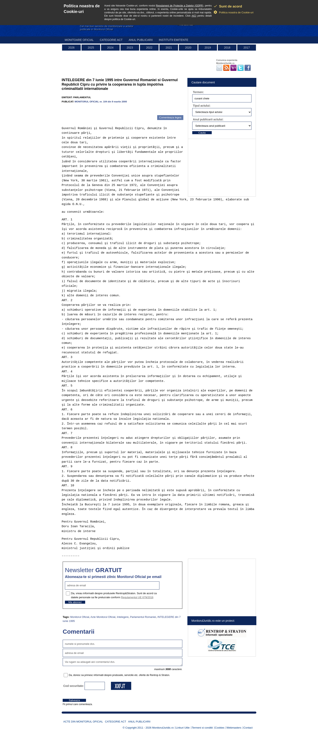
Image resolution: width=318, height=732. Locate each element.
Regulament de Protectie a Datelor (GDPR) (179, 5)
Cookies (220, 727)
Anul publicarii (141, 39)
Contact (248, 727)
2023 (130, 47)
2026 (71, 47)
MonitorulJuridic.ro (163, 727)
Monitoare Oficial (79, 39)
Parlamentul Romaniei (143, 616)
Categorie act (111, 39)
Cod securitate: (73, 685)
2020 (188, 47)
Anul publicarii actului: (208, 119)
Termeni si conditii (202, 727)
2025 (91, 47)
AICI (194, 15)
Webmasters (234, 727)
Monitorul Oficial (79, 616)
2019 (207, 47)
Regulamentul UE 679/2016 (137, 597)
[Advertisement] (109, 109)
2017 (246, 47)
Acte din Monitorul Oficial (83, 721)
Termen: (198, 92)
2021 (168, 47)
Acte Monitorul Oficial (102, 616)
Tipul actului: (202, 105)
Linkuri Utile (183, 727)
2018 (227, 47)
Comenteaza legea (170, 117)
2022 (149, 47)
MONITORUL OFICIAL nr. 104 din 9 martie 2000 (101, 101)
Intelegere (123, 616)
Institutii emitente (173, 39)
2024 (110, 47)
